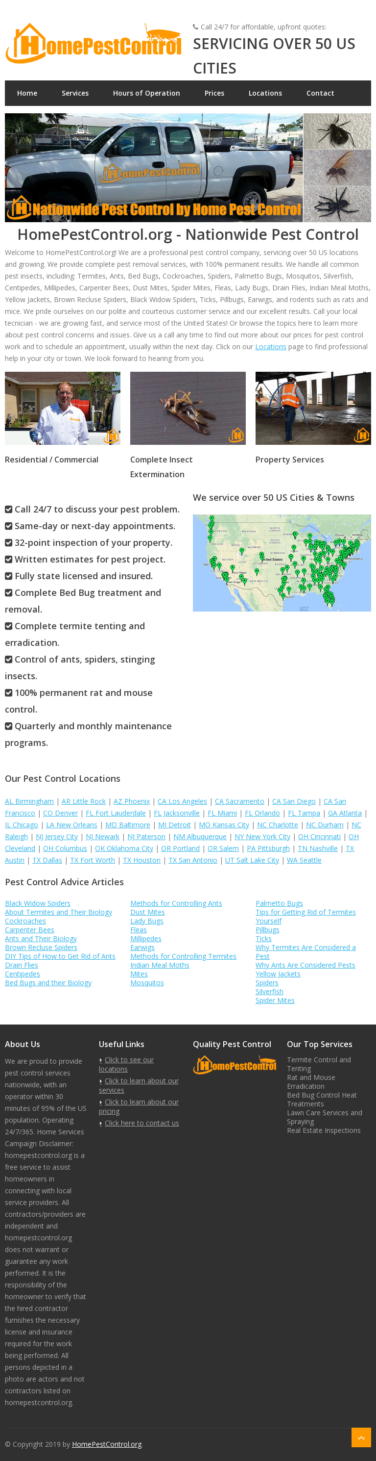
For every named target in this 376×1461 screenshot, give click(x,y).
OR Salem (223, 848)
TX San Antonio (192, 860)
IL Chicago (21, 824)
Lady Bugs (147, 920)
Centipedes (22, 973)
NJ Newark (102, 836)
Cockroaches (25, 920)
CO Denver (60, 813)
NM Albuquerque (200, 836)
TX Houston (142, 860)
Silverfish (269, 991)
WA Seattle (304, 860)
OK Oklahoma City (124, 848)
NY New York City (262, 836)
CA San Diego (294, 801)
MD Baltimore (127, 824)
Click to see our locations (126, 1064)
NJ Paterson (146, 836)
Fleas (138, 929)
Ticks (264, 938)
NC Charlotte (277, 824)
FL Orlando (262, 813)
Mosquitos (147, 982)
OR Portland (180, 848)
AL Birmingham (29, 801)
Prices (214, 93)
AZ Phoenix (132, 801)
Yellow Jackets (278, 973)
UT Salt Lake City (252, 860)
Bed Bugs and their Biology (48, 982)
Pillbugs (268, 929)
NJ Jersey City (57, 836)
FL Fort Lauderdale (116, 813)
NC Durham (325, 824)
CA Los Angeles (182, 801)
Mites (139, 973)
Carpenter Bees (29, 929)
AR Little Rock (84, 801)
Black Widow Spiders (37, 903)
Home (27, 93)
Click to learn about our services (139, 1085)
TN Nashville (318, 848)
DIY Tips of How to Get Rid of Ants (60, 956)
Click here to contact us (142, 1123)
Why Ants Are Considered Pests (305, 965)
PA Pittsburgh (268, 848)
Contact (320, 93)
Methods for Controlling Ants (176, 903)
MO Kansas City (224, 824)
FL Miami (222, 813)
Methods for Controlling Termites (183, 956)
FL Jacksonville (177, 813)
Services (75, 93)
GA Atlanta (345, 813)
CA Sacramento (239, 801)
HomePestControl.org (106, 1444)
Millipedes (146, 938)
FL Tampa (304, 813)
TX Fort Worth (92, 860)
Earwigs (142, 947)
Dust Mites (147, 912)
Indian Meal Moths (159, 965)
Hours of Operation (146, 93)
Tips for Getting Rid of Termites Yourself (306, 916)
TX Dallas (47, 860)
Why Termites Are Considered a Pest (306, 952)
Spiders (267, 982)
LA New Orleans (71, 824)
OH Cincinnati (319, 836)
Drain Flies (21, 965)
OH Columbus (65, 848)
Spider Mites (275, 1000)
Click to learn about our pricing (139, 1106)
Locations (265, 93)
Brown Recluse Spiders (41, 947)
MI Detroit (174, 824)
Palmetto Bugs (279, 903)
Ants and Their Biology (41, 938)
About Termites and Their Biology (58, 912)
